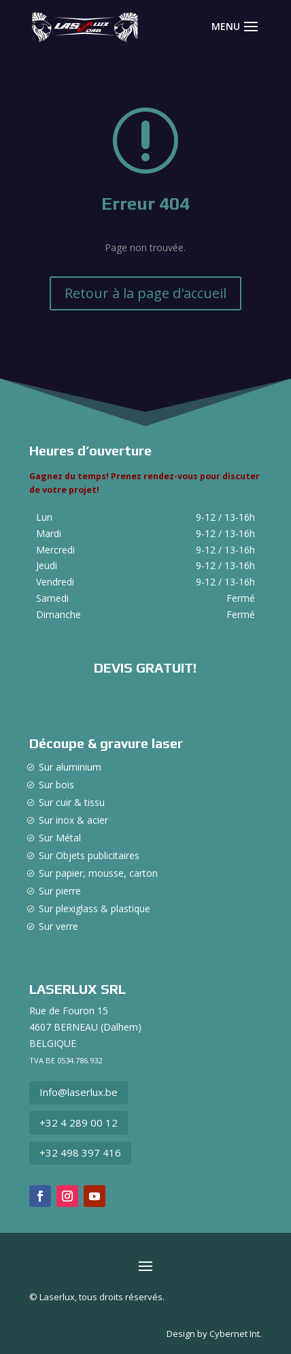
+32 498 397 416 (80, 1152)
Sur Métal (60, 837)
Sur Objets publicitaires (89, 855)
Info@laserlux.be (78, 1092)
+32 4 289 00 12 (78, 1122)
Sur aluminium (70, 766)
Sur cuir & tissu (72, 802)
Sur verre (58, 926)
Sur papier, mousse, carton (98, 873)
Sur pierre (60, 890)
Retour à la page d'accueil (145, 293)
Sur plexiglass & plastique (94, 908)
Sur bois (56, 784)
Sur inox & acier (73, 819)
